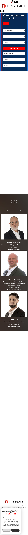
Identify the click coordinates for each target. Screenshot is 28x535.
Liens (16, 507)
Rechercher (14, 48)
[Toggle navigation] (2, 11)
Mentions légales (10, 507)
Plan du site (4, 507)
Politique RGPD (16, 509)
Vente (6, 23)
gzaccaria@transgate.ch (14, 289)
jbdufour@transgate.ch (14, 249)
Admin (19, 507)
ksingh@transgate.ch (14, 326)
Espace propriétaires (14, 527)
